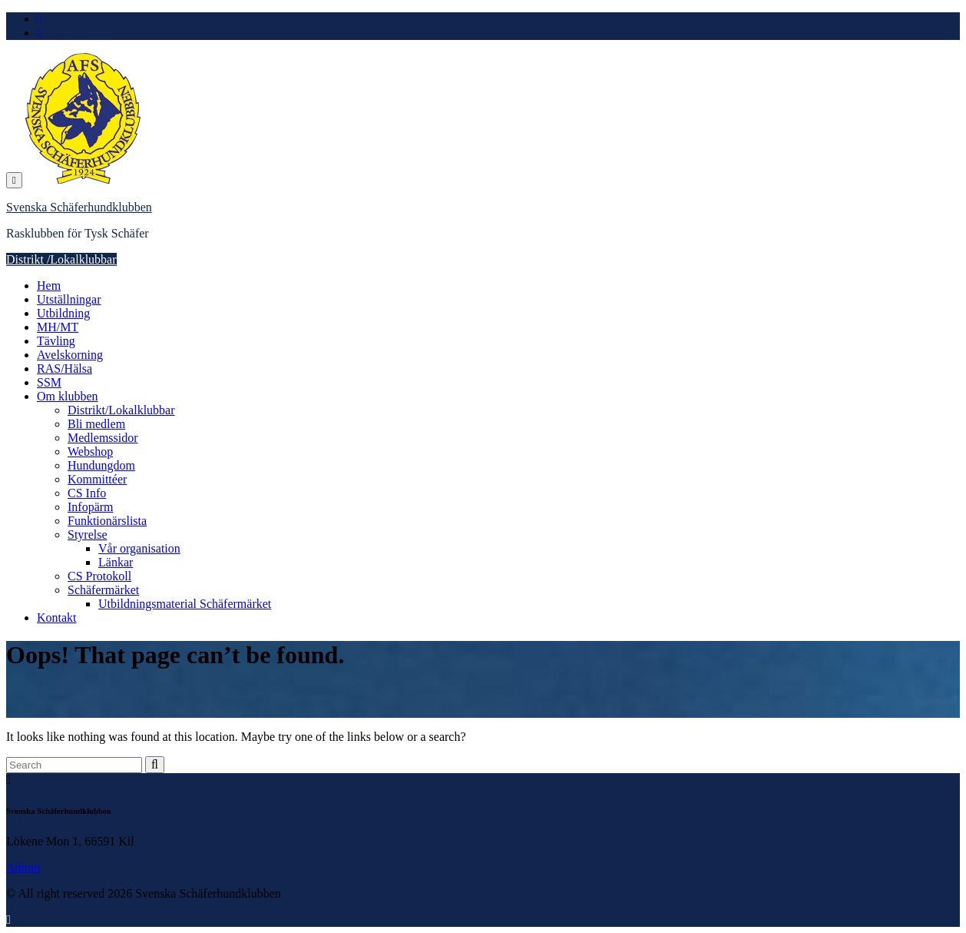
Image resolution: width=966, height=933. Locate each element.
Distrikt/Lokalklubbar (121, 410)
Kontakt (57, 617)
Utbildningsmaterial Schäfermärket (184, 603)
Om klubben (67, 396)
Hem (49, 285)
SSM (49, 382)
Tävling (56, 340)
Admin (23, 867)
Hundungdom (101, 465)
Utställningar (69, 299)
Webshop (90, 451)
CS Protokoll (99, 576)
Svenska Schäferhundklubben (79, 207)
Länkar (115, 562)
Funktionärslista (107, 520)
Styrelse (88, 534)
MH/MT (57, 327)
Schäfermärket (103, 589)
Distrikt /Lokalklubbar (61, 259)
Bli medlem (96, 423)
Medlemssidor (103, 437)
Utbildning (63, 313)
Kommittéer (97, 479)
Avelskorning (70, 354)
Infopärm (91, 506)
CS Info (87, 493)
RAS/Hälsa (64, 368)
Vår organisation (139, 548)
